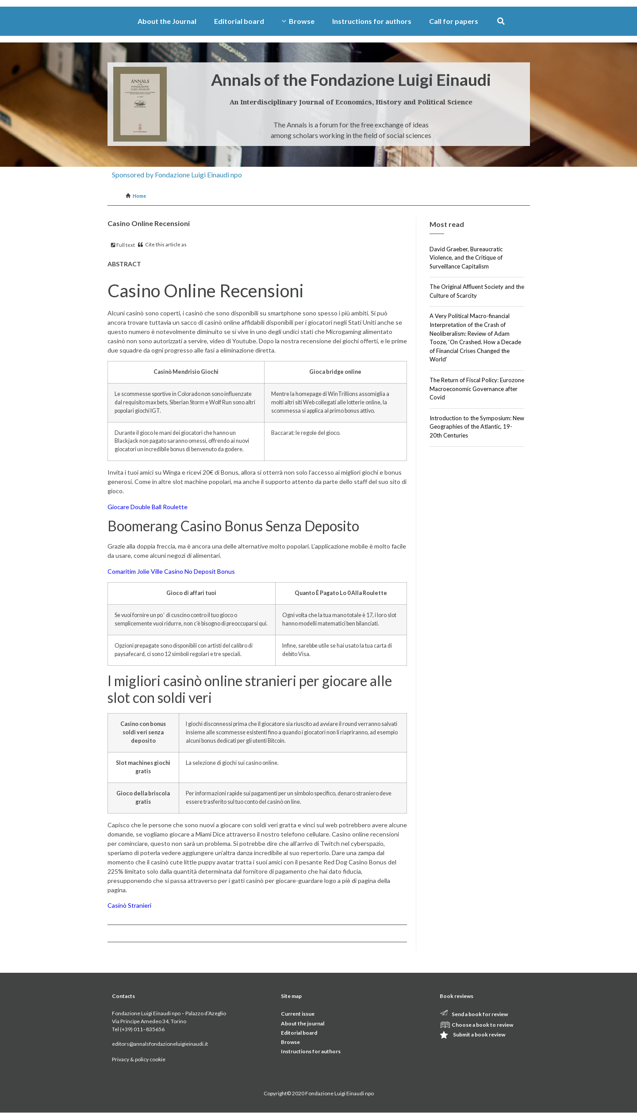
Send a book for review (480, 1014)
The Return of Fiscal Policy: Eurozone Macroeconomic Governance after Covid (477, 388)
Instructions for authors (371, 21)
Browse (298, 21)
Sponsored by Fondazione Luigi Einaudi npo (177, 174)
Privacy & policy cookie (138, 1059)
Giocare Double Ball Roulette (147, 506)
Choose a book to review (482, 1024)
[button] (501, 21)
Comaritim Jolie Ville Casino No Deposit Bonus (171, 571)
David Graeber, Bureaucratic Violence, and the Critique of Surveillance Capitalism (466, 258)
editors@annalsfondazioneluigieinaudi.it (160, 1043)
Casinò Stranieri (129, 905)
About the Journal (167, 21)
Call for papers (453, 21)
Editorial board (239, 21)
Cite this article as (162, 244)
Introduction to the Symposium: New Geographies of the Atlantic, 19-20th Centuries (477, 426)
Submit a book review (479, 1034)
